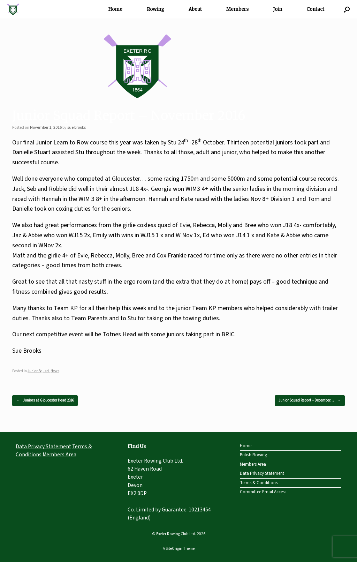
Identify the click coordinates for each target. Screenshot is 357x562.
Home (115, 9)
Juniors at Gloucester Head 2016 (45, 401)
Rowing (155, 9)
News (55, 371)
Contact (315, 9)
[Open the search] (346, 9)
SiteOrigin (174, 549)
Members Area (59, 454)
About (195, 9)
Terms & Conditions (259, 483)
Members (237, 9)
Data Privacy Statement (43, 446)
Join (277, 9)
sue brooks (76, 127)
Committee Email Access (263, 492)
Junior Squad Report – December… (310, 401)
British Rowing (253, 455)
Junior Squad (38, 371)
